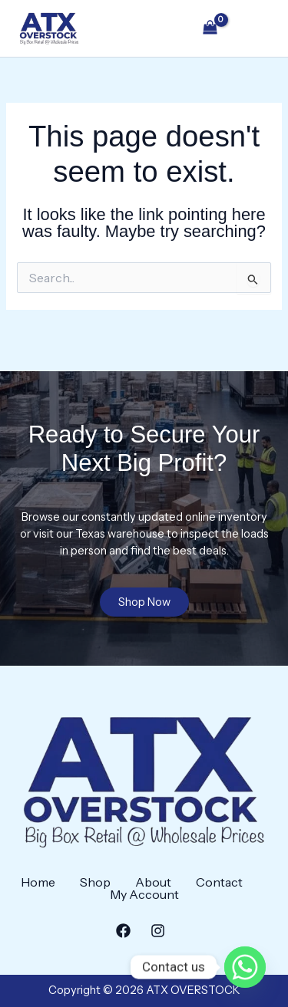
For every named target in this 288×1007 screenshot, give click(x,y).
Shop (95, 882)
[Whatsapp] (245, 967)
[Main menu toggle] (254, 28)
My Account (144, 894)
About (153, 882)
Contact (219, 882)
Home (38, 882)
